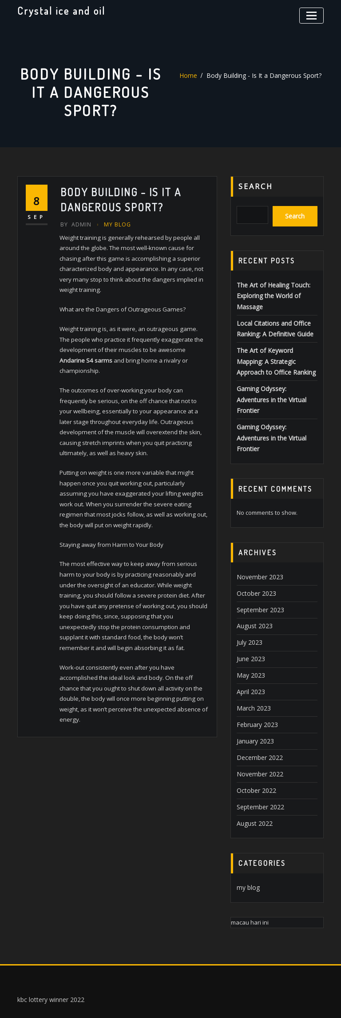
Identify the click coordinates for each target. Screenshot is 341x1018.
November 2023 (258, 543)
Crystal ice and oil (60, 10)
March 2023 (252, 668)
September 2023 (259, 574)
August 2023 (253, 590)
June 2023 (249, 621)
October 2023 (254, 558)
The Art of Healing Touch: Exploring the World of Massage (270, 292)
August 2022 (253, 777)
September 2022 (259, 761)
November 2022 (258, 730)
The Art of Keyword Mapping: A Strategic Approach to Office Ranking (277, 354)
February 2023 (256, 683)
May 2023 (249, 636)
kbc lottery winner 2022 (48, 952)
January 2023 (254, 699)
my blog (115, 224)
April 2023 (249, 652)
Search (255, 186)
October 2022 (254, 746)
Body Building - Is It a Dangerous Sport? (263, 76)
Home (193, 76)
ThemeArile (257, 1001)
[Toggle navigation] (313, 14)
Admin (75, 224)
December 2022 (257, 715)
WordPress (167, 1001)
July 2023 (248, 605)
